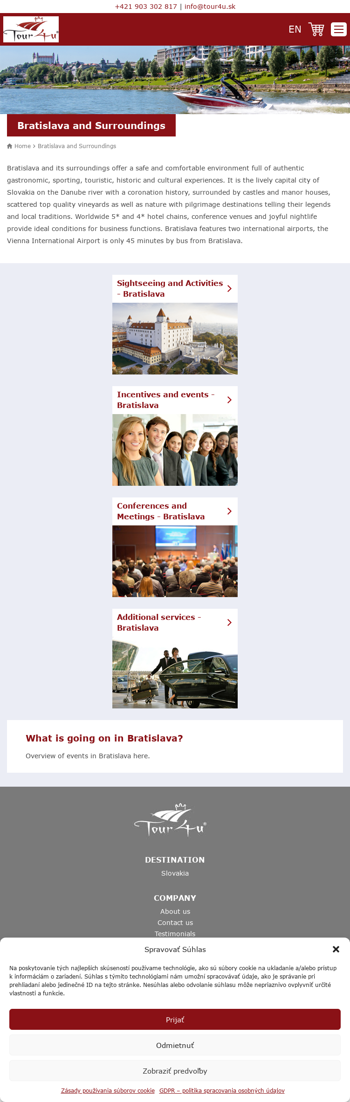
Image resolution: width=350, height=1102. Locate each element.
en (295, 28)
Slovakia (175, 873)
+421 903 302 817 (146, 6)
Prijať (175, 1019)
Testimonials (175, 934)
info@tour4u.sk (210, 6)
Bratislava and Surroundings (77, 146)
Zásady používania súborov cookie (108, 1090)
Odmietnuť (175, 1045)
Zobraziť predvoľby (175, 1071)
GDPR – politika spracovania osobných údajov (222, 1090)
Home (22, 146)
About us (175, 911)
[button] (336, 949)
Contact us (175, 922)
